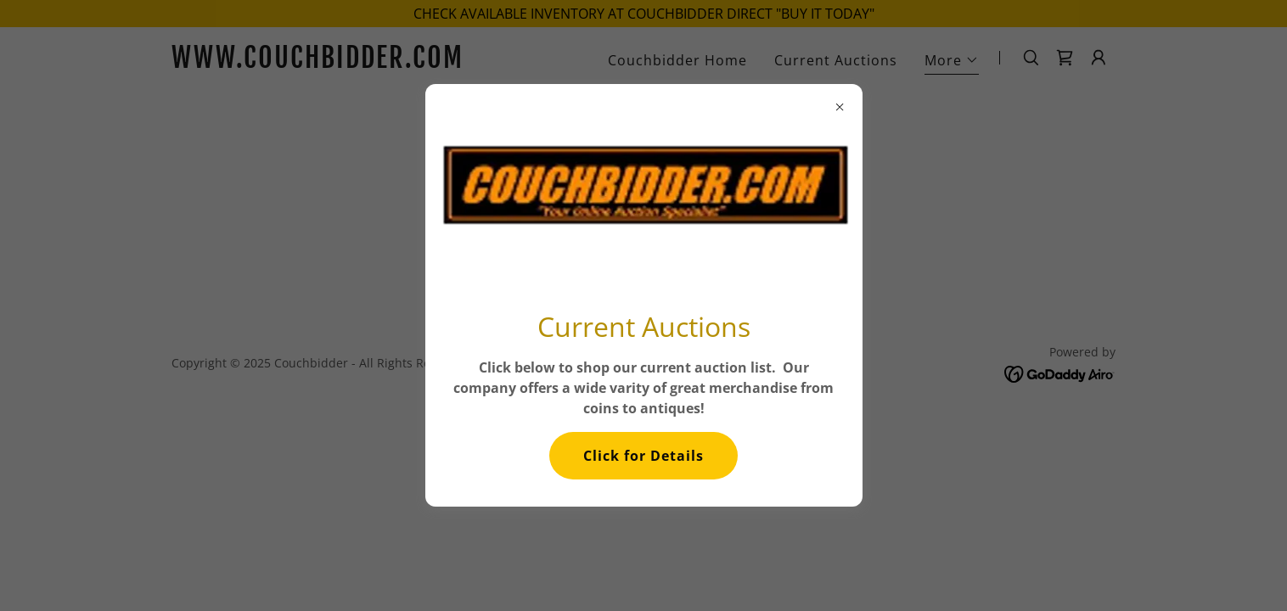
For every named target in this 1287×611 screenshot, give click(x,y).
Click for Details (643, 455)
